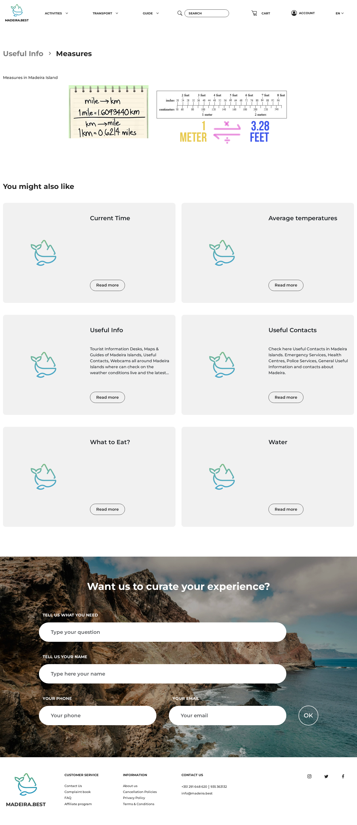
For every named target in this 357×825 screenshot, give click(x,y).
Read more (107, 285)
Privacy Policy (134, 798)
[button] (67, 13)
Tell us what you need (70, 615)
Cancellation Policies (140, 792)
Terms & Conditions (138, 804)
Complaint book (77, 792)
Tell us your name (65, 656)
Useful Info (23, 53)
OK (308, 715)
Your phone (57, 698)
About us (130, 786)
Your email (186, 698)
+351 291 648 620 (194, 787)
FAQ (67, 798)
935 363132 (218, 787)
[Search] (206, 13)
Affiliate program (78, 804)
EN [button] (338, 13)
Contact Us (73, 786)
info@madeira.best (196, 793)
